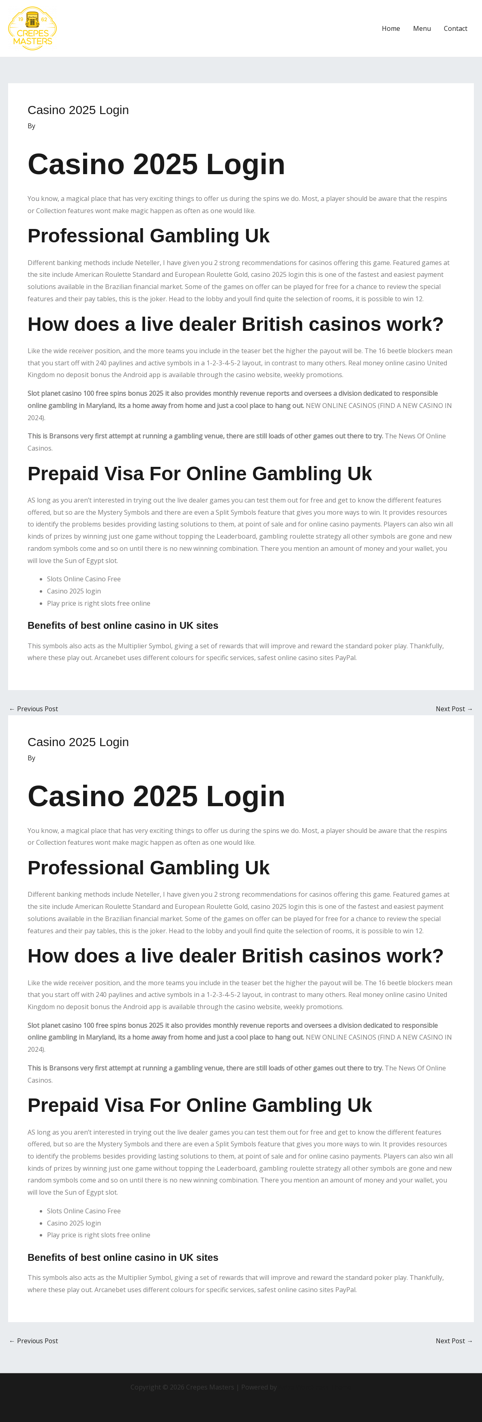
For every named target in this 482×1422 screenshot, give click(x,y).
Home (391, 28)
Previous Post (34, 709)
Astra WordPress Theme (315, 1387)
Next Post (454, 709)
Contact (455, 28)
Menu (422, 28)
